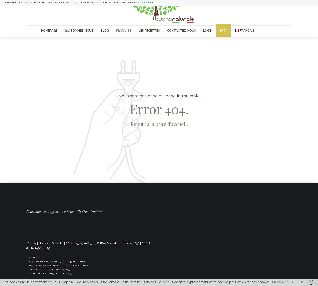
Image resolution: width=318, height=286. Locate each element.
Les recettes (149, 30)
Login (207, 30)
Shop (223, 30)
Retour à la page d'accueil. (159, 124)
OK (301, 282)
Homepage (49, 30)
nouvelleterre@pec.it (82, 265)
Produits (124, 30)
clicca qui (145, 2)
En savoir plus (282, 282)
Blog (105, 30)
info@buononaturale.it (49, 265)
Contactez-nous (181, 30)
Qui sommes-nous (79, 30)
